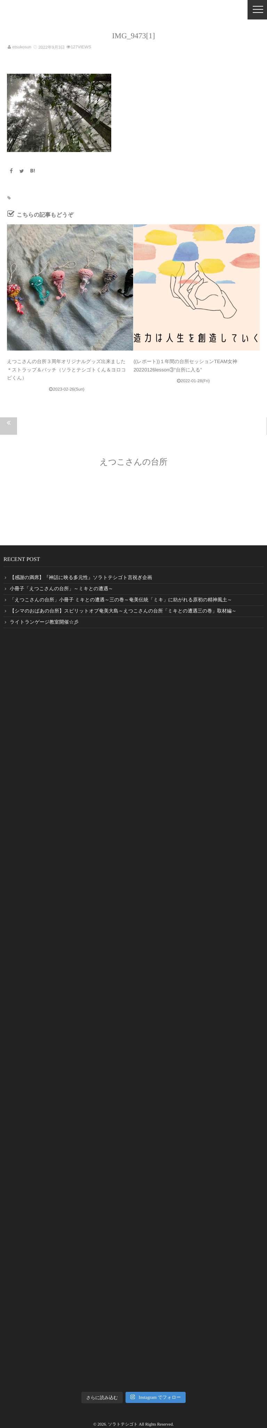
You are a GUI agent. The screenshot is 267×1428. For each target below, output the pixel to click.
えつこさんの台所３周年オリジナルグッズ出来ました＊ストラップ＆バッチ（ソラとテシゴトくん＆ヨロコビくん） (66, 369)
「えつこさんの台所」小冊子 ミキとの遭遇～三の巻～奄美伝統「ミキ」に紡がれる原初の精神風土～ (121, 600)
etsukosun (21, 47)
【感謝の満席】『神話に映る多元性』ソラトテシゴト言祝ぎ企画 (81, 577)
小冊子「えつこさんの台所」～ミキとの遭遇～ (61, 589)
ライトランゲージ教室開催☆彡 (44, 622)
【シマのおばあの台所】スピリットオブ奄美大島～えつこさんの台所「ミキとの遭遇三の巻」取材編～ (123, 611)
